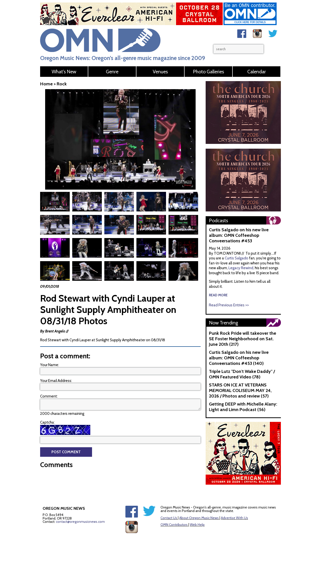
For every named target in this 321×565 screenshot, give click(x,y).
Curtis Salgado (237, 258)
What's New (64, 72)
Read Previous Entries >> (229, 305)
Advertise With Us (234, 518)
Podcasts (218, 220)
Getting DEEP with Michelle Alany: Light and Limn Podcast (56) (243, 406)
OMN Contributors (174, 525)
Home (46, 84)
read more (218, 295)
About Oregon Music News (199, 518)
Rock (62, 84)
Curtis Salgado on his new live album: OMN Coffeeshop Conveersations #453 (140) (239, 358)
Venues (160, 72)
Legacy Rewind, (241, 268)
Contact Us (168, 518)
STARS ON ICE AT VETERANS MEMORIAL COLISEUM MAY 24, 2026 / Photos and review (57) (240, 390)
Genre (112, 72)
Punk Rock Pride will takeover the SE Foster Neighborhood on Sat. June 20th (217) (242, 338)
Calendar (256, 72)
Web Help (197, 525)
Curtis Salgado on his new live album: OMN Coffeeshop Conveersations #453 (239, 235)
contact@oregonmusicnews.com (80, 522)
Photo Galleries (208, 72)
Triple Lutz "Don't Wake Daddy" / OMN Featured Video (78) (242, 374)
